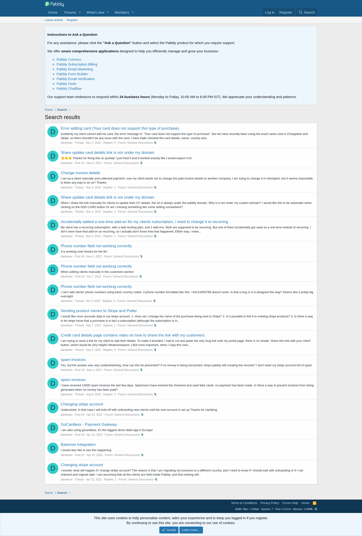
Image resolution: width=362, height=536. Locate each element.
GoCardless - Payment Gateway (89, 424)
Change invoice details (80, 173)
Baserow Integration (78, 444)
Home (52, 12)
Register (72, 20)
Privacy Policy (269, 503)
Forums (70, 12)
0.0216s (286, 509)
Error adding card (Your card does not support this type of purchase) (120, 128)
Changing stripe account (82, 404)
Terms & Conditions (244, 503)
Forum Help (290, 503)
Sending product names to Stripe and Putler (99, 311)
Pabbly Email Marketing (75, 69)
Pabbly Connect (69, 59)
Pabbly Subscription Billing (77, 64)
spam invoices (73, 359)
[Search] (306, 12)
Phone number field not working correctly (96, 246)
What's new (95, 12)
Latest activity (54, 20)
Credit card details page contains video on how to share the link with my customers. (133, 335)
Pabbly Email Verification (76, 79)
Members (122, 12)
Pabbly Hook (66, 84)
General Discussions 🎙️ (142, 142)
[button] (80, 12)
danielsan (66, 142)
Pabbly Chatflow (69, 88)
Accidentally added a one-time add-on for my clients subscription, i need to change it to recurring (144, 222)
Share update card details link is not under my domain (107, 152)
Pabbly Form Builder (72, 74)
